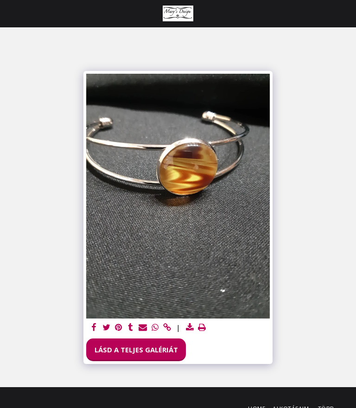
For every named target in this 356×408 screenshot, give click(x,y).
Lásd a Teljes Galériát (136, 349)
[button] (10, 13)
